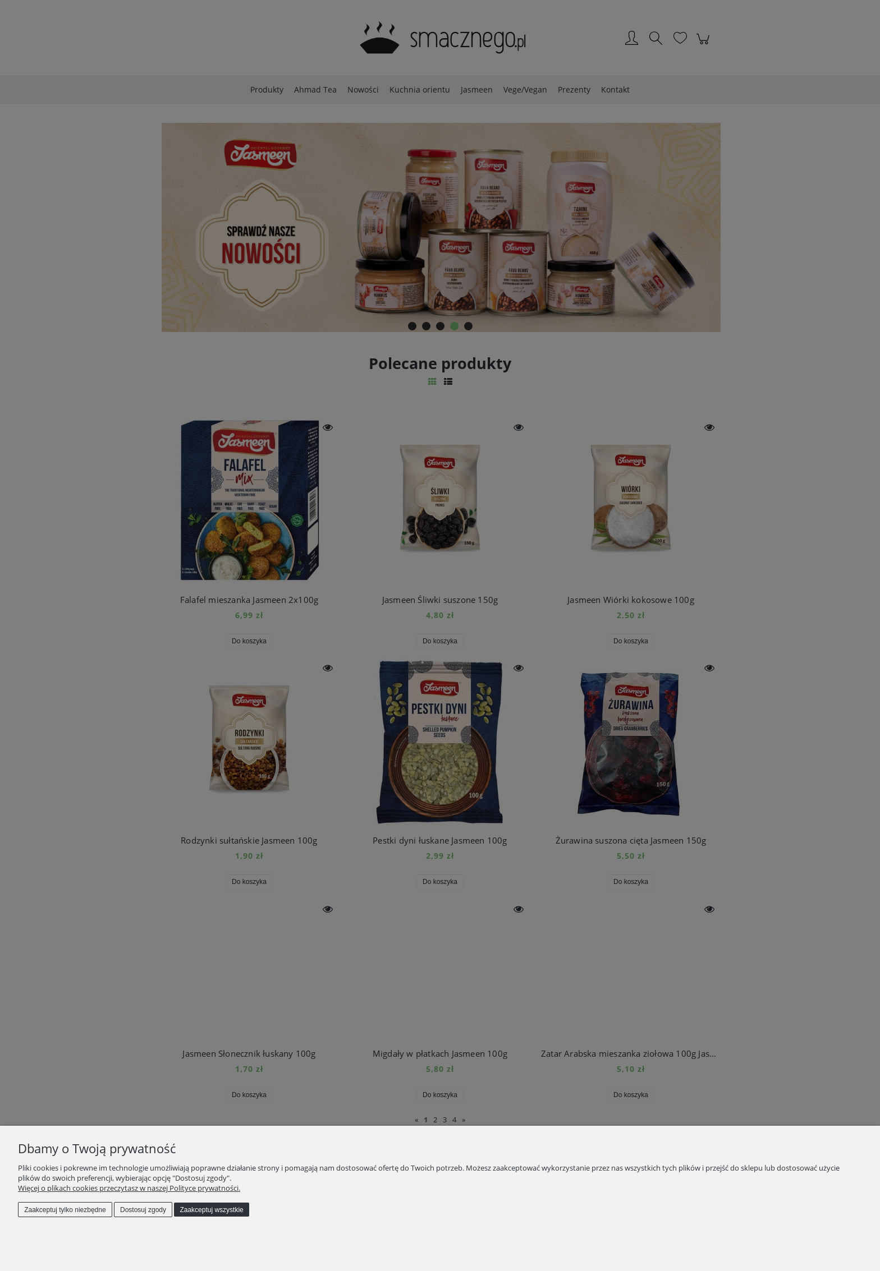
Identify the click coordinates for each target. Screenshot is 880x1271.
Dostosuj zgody (143, 1210)
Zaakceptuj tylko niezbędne (65, 1210)
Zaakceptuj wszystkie (211, 1210)
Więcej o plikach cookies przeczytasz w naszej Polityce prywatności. (129, 1188)
